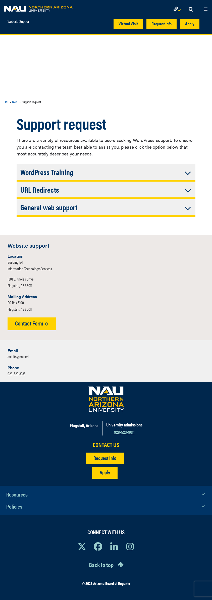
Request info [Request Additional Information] (104, 457)
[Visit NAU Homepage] (106, 399)
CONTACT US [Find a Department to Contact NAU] (106, 445)
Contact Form (31, 323)
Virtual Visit (128, 23)
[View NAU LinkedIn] (114, 546)
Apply (189, 23)
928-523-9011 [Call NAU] (124, 432)
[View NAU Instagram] (130, 546)
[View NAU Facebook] (98, 546)
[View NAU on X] (82, 546)
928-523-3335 (17, 373)
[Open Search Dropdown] (190, 9)
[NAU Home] (38, 7)
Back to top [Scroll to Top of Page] (101, 564)
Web (14, 101)
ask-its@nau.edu (19, 356)
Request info (161, 23)
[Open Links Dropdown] (178, 9)
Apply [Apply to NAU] (105, 472)
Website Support (19, 21)
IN (6, 101)
